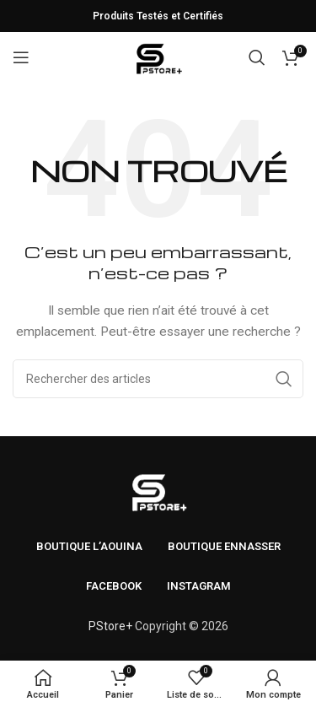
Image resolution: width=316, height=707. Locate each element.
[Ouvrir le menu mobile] (21, 57)
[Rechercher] (257, 57)
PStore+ (110, 626)
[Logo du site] (157, 56)
